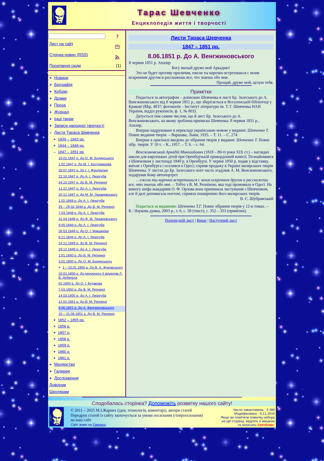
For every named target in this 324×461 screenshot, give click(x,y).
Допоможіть (162, 434)
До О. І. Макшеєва (83, 247)
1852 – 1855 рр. (71, 343)
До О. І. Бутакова (80, 303)
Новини (61, 78)
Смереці (99, 456)
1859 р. (64, 371)
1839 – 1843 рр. (71, 147)
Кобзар (60, 94)
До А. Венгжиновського (86, 329)
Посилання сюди (65, 66)
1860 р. (64, 378)
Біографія (63, 86)
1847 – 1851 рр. (71, 161)
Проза (60, 109)
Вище (202, 220)
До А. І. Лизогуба (82, 187)
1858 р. (64, 364)
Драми (60, 101)
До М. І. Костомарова (84, 174)
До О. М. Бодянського (86, 168)
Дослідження (66, 408)
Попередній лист (179, 220)
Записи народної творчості (79, 132)
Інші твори (64, 124)
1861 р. (64, 386)
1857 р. (64, 357)
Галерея (62, 400)
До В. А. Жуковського (93, 286)
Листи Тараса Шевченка (76, 139)
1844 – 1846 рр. (71, 154)
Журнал (61, 116)
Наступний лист (223, 220)
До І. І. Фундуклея (83, 181)
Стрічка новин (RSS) (68, 55)
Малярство (64, 393)
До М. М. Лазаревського (87, 207)
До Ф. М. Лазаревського (87, 233)
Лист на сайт (61, 44)
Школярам (59, 423)
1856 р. (64, 350)
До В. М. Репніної (82, 194)
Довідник (57, 415)
